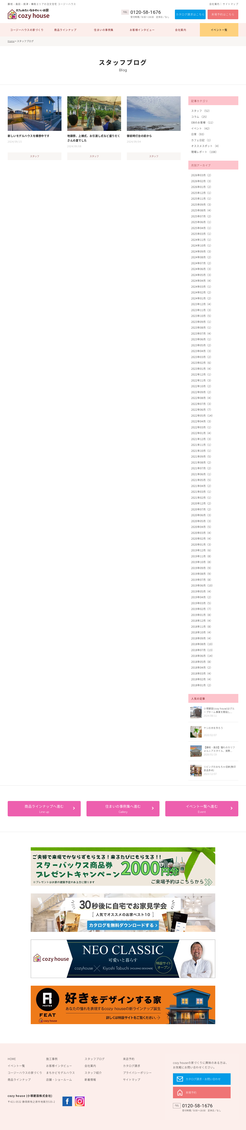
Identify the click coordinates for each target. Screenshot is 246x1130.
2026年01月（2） (202, 187)
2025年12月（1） (202, 192)
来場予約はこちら (222, 14)
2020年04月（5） (202, 526)
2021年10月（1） (202, 450)
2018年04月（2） (202, 667)
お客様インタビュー (142, 30)
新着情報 (90, 1079)
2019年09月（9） (202, 568)
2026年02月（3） (202, 181)
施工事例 (52, 1059)
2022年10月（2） (202, 386)
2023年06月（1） (202, 339)
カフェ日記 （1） (201, 140)
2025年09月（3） (202, 204)
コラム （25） (200, 116)
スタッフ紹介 (93, 1072)
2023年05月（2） (202, 345)
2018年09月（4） (202, 638)
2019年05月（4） (202, 591)
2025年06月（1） (202, 222)
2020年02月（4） (202, 538)
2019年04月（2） (202, 597)
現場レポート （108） (204, 152)
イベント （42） (201, 128)
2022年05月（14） (202, 415)
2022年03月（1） (202, 427)
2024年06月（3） (202, 269)
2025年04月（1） (202, 228)
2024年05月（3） (202, 275)
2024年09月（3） (202, 251)
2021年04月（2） (202, 486)
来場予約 (191, 1092)
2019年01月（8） (202, 615)
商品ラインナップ (65, 30)
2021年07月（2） (202, 468)
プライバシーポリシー (137, 1072)
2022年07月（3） (202, 403)
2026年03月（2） (202, 175)
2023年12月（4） (202, 304)
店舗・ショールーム (59, 1079)
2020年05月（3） (202, 521)
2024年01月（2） (202, 298)
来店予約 (129, 1059)
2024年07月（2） (202, 263)
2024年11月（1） (202, 239)
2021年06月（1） (202, 474)
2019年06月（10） (202, 585)
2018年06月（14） (202, 655)
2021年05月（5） (202, 480)
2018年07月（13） (202, 650)
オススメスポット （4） (205, 146)
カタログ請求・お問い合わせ (203, 1079)
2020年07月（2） (202, 509)
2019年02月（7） (202, 609)
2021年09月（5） (202, 456)
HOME (12, 1059)
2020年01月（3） (202, 544)
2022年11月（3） (202, 380)
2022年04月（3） (202, 421)
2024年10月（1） (202, 245)
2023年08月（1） (202, 327)
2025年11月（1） (202, 198)
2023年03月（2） (202, 357)
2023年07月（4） (202, 333)
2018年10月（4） (202, 632)
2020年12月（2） (202, 503)
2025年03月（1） (202, 233)
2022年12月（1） (202, 374)
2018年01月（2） (202, 685)
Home (11, 41)
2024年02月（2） (202, 292)
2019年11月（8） (202, 556)
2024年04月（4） (202, 280)
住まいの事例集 (104, 30)
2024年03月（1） (202, 286)
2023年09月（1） (202, 321)
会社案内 (214, 4)
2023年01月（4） (202, 368)
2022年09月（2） (202, 392)
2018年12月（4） (202, 620)
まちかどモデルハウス (60, 1072)
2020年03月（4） (202, 532)
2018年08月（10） (202, 644)
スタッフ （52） (201, 110)
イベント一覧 (219, 30)
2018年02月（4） (202, 679)
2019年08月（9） (202, 573)
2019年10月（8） (202, 562)
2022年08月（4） (202, 398)
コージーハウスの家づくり (27, 30)
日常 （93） (198, 134)
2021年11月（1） (202, 444)
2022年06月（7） (202, 409)
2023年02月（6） (202, 362)
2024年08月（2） (202, 257)
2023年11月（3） (202, 310)
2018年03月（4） (202, 673)
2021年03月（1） (202, 491)
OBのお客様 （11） (203, 122)
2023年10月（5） (202, 315)
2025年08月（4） (202, 210)
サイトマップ (230, 4)
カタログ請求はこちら (190, 14)
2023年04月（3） (202, 351)
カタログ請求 (131, 1066)
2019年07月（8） (202, 579)
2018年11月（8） (202, 626)
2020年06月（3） (202, 515)
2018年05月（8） (202, 661)
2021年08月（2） (202, 462)
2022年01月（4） (202, 433)
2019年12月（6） (202, 550)
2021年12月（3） (202, 439)
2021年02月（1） (202, 497)
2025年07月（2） (202, 216)
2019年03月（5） (202, 603)
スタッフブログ (95, 1059)
